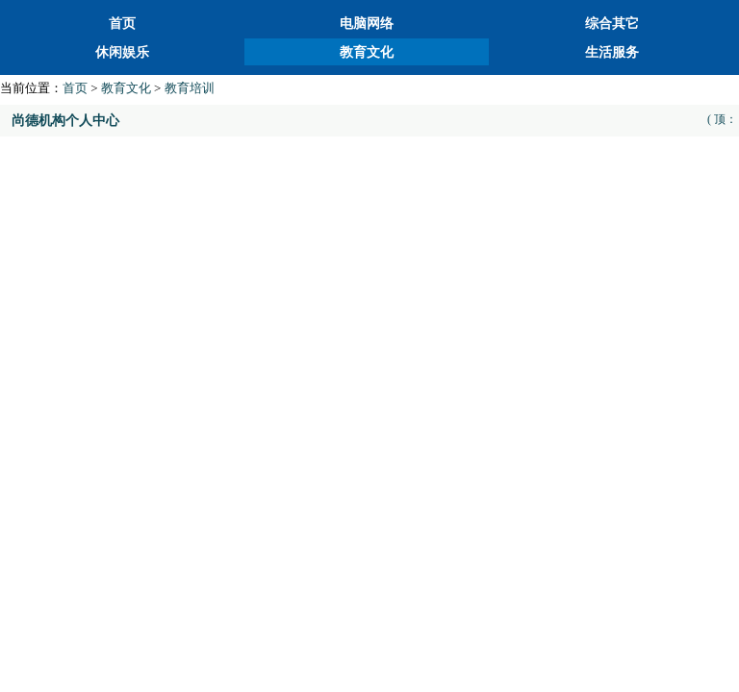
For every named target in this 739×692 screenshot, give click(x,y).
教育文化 (367, 52)
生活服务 (612, 52)
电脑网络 (367, 23)
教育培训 (190, 88)
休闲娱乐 (122, 52)
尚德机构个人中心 (65, 120)
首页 (122, 23)
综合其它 (612, 23)
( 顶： (722, 119)
